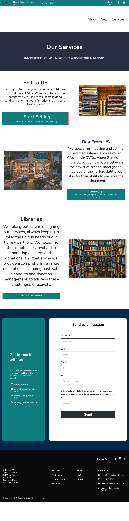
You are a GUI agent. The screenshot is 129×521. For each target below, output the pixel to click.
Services (118, 19)
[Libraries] (56, 502)
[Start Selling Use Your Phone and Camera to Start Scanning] (35, 118)
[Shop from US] (58, 498)
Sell (104, 19)
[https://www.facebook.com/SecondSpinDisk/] (118, 3)
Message (65, 375)
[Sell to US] (57, 494)
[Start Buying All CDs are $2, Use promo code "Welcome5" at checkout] (96, 194)
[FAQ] (79, 494)
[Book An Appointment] (31, 296)
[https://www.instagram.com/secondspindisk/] (124, 3)
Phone (64, 362)
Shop (91, 19)
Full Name (65, 336)
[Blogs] (80, 498)
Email (63, 349)
